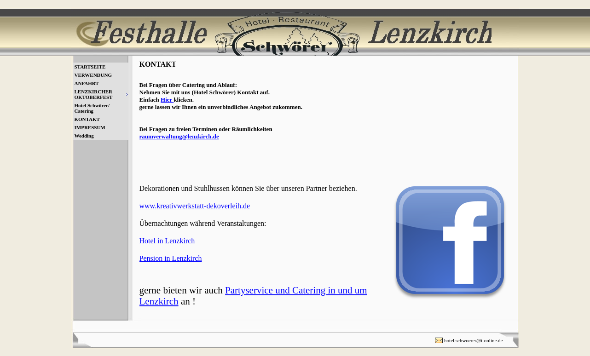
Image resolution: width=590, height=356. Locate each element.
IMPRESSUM (90, 127)
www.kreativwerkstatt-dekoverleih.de (194, 206)
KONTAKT (87, 119)
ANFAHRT (87, 83)
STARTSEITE (90, 66)
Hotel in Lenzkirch (167, 241)
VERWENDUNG (93, 75)
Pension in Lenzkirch (170, 258)
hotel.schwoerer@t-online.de (473, 340)
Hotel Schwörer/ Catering (92, 108)
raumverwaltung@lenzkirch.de (179, 136)
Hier (167, 99)
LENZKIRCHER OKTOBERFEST (94, 94)
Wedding (84, 135)
